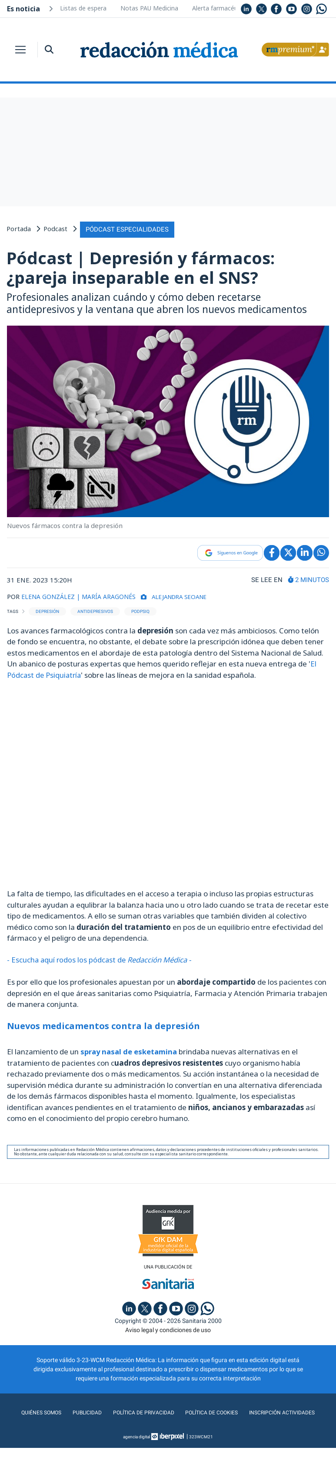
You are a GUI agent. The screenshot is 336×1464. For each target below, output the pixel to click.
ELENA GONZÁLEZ (49, 595)
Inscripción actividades (168, 1428)
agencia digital (136, 1453)
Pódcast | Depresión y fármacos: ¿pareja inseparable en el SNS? (141, 266)
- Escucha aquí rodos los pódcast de (102, 958)
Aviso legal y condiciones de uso (168, 1328)
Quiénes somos (72, 1411)
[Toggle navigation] (20, 50)
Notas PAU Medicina (149, 8)
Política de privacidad (181, 1411)
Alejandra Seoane (191, 595)
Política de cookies (256, 1411)
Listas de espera (83, 8)
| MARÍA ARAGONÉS (111, 595)
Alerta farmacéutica (220, 8)
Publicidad (121, 1411)
